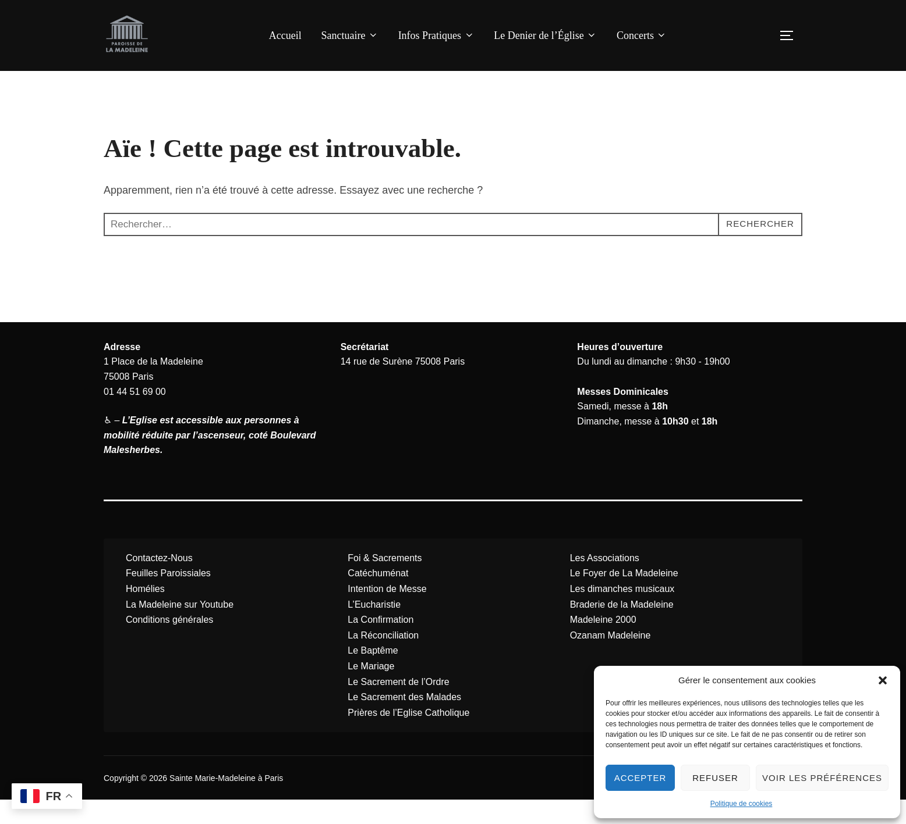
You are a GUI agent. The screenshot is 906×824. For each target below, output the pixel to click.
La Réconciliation (383, 659)
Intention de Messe (387, 613)
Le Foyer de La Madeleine (624, 597)
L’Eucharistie (374, 628)
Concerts (642, 35)
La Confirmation (380, 644)
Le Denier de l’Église (545, 35)
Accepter (640, 778)
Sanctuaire (349, 35)
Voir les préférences (822, 778)
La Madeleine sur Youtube (179, 628)
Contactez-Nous (159, 582)
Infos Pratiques (436, 35)
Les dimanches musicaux (622, 613)
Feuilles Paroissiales (168, 597)
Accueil (285, 35)
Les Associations (604, 582)
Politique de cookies (741, 804)
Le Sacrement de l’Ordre (398, 706)
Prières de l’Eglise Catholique (408, 736)
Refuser (715, 778)
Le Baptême (373, 675)
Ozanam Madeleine (610, 659)
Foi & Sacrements (385, 582)
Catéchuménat (378, 597)
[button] (883, 680)
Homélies (145, 613)
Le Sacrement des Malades (404, 721)
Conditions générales (169, 644)
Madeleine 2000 (603, 644)
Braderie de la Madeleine (622, 628)
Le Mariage (371, 690)
